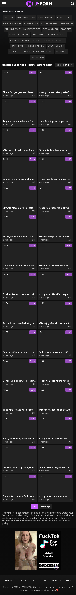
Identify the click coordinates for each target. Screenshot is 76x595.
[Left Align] (5, 4)
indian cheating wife (19, 35)
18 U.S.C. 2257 (39, 580)
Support (8, 580)
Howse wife (37, 35)
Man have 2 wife (13, 29)
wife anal (9, 18)
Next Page (45, 506)
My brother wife (31, 29)
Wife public (61, 52)
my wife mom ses (56, 46)
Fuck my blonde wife (56, 35)
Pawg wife (66, 29)
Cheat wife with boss (54, 40)
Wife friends (38, 57)
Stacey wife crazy (26, 18)
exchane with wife (12, 23)
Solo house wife (49, 23)
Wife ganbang (66, 23)
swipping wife (18, 46)
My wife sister (31, 23)
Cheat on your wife (19, 40)
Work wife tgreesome (19, 52)
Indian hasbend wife (43, 52)
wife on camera (50, 29)
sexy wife (37, 40)
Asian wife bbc (64, 18)
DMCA (23, 580)
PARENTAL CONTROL (62, 580)
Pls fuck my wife (46, 18)
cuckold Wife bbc (36, 46)
